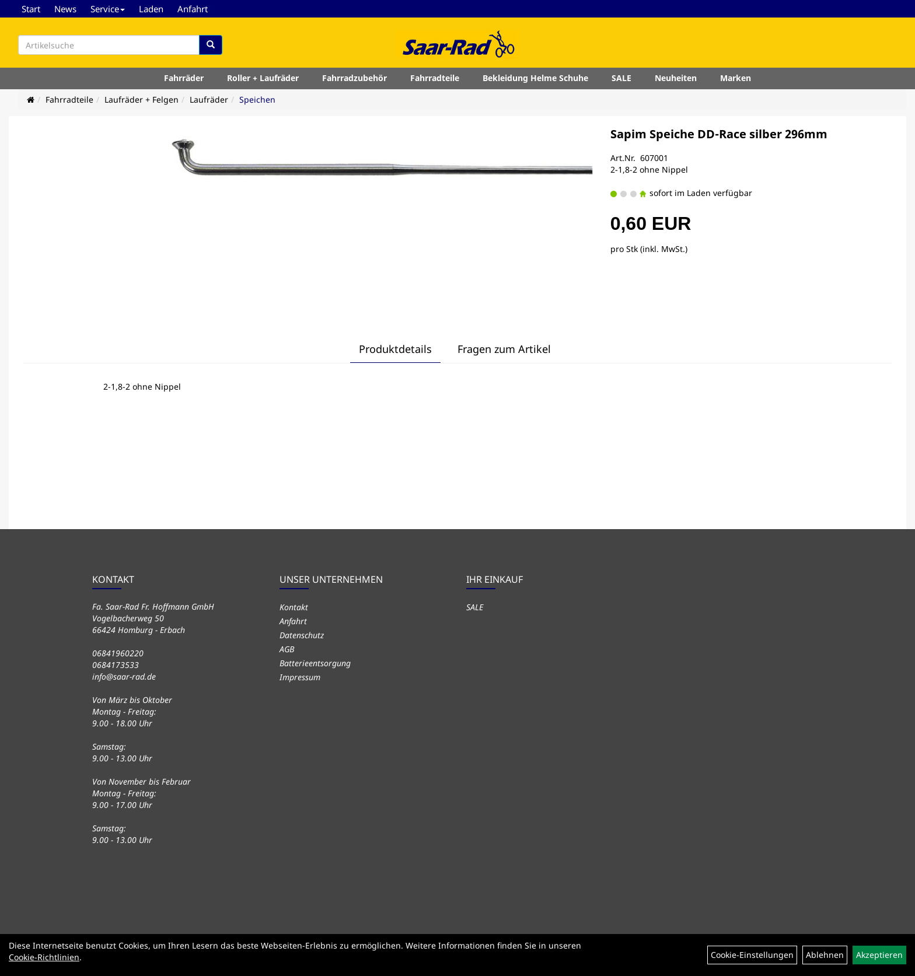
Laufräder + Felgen (141, 99)
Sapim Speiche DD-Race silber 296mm (718, 134)
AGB (287, 649)
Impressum (300, 677)
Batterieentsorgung (315, 663)
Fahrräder (184, 77)
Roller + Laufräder (263, 77)
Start (31, 9)
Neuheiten (676, 77)
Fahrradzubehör (354, 77)
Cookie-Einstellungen (752, 954)
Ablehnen (825, 954)
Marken (735, 77)
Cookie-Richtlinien (44, 957)
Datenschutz (302, 635)
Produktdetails (395, 349)
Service (107, 9)
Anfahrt (192, 9)
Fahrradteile (434, 77)
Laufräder (209, 99)
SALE (621, 77)
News (65, 9)
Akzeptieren (879, 954)
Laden (151, 9)
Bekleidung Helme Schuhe (535, 77)
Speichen (257, 99)
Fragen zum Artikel (504, 349)
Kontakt (294, 607)
